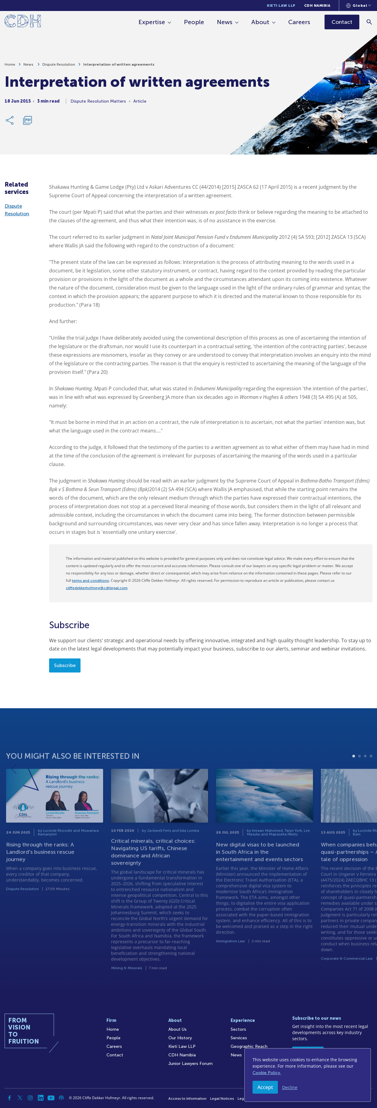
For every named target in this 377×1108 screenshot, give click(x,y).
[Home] (23, 22)
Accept (265, 1087)
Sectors (238, 1029)
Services (239, 1038)
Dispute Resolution (58, 67)
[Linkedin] (40, 1098)
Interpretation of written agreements (118, 67)
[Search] (369, 21)
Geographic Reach (249, 1046)
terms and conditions (90, 580)
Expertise (152, 22)
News (225, 22)
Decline (289, 1087)
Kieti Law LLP (281, 5)
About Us (177, 1029)
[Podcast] (61, 1098)
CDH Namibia (317, 5)
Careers (300, 22)
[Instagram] (30, 1098)
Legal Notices (222, 1098)
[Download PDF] (27, 123)
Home (10, 67)
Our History (180, 1038)
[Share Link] (10, 123)
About (261, 22)
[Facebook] (9, 1098)
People (194, 22)
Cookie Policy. (267, 1072)
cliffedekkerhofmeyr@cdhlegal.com (96, 588)
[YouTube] (51, 1098)
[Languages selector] (358, 5)
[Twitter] (20, 1098)
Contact (114, 1055)
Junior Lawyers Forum (190, 1063)
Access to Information (187, 1098)
